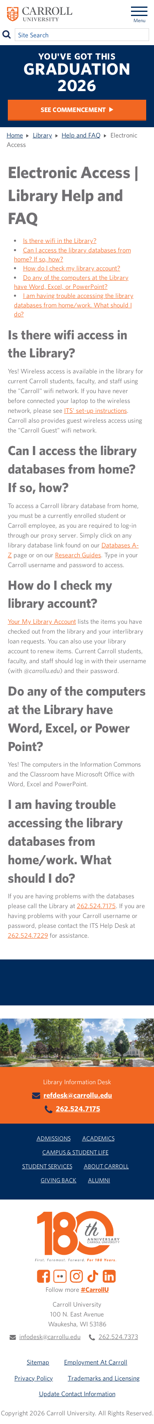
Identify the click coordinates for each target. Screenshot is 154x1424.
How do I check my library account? (71, 268)
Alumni (99, 1180)
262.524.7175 (96, 905)
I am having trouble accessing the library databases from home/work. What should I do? (73, 305)
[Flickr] (60, 1275)
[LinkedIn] (109, 1275)
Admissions (54, 1138)
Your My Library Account (42, 621)
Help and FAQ (81, 135)
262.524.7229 (28, 935)
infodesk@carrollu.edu (49, 1336)
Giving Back (58, 1180)
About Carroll (106, 1166)
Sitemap (38, 1362)
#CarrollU (95, 1289)
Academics (98, 1138)
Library (42, 135)
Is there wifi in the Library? (60, 240)
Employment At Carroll (95, 1362)
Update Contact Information (77, 1393)
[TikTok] (92, 1275)
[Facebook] (43, 1275)
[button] (141, 1411)
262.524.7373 (118, 1336)
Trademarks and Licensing (104, 1378)
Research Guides (78, 555)
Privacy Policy (33, 1378)
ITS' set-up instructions (95, 410)
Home (15, 135)
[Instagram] (76, 1275)
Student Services (47, 1166)
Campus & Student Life (75, 1152)
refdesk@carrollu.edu (78, 1095)
